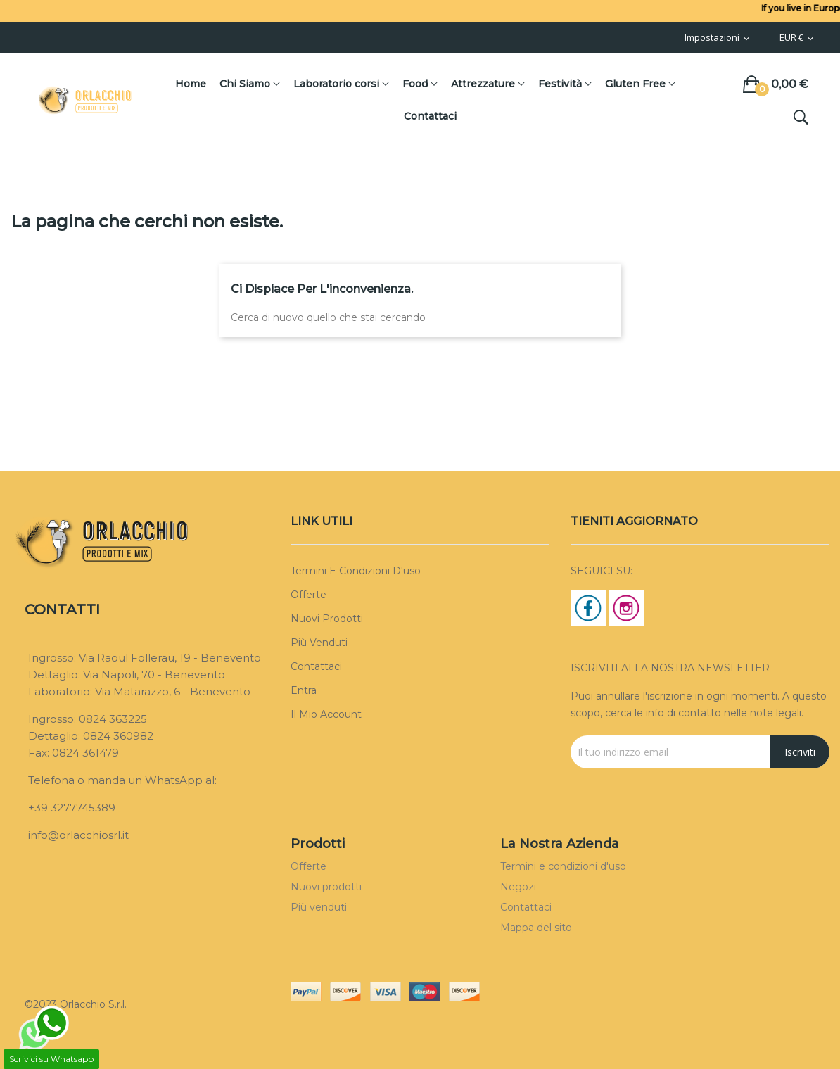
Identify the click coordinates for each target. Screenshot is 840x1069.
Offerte (308, 594)
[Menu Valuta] (797, 38)
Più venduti (319, 642)
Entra (304, 690)
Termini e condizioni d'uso (356, 570)
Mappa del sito (536, 927)
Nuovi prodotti (327, 618)
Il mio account (326, 714)
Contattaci (316, 666)
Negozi (518, 886)
